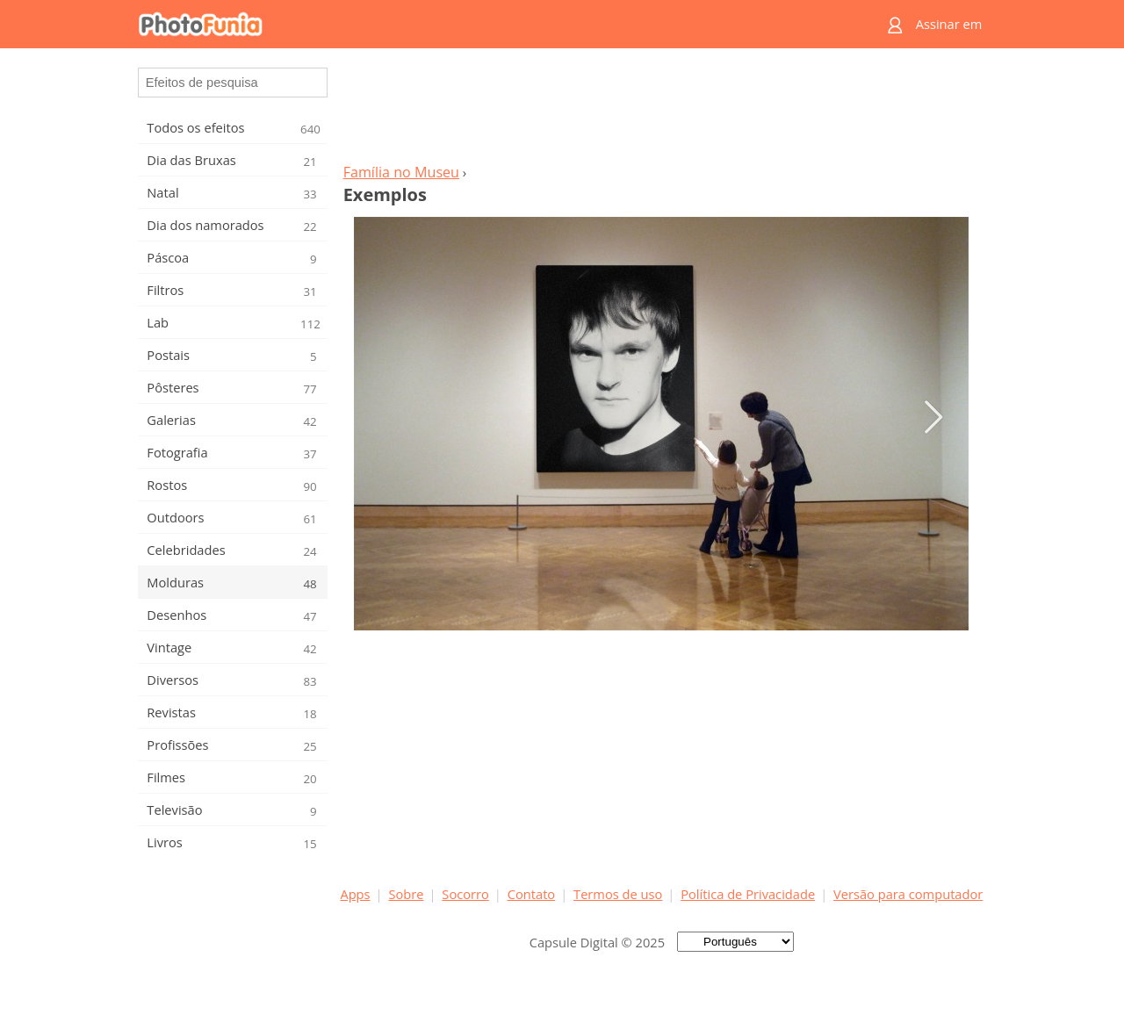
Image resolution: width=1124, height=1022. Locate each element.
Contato (531, 894)
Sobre (405, 894)
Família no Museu (401, 172)
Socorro (465, 894)
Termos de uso (617, 894)
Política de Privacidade (748, 894)
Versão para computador (908, 894)
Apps (355, 894)
